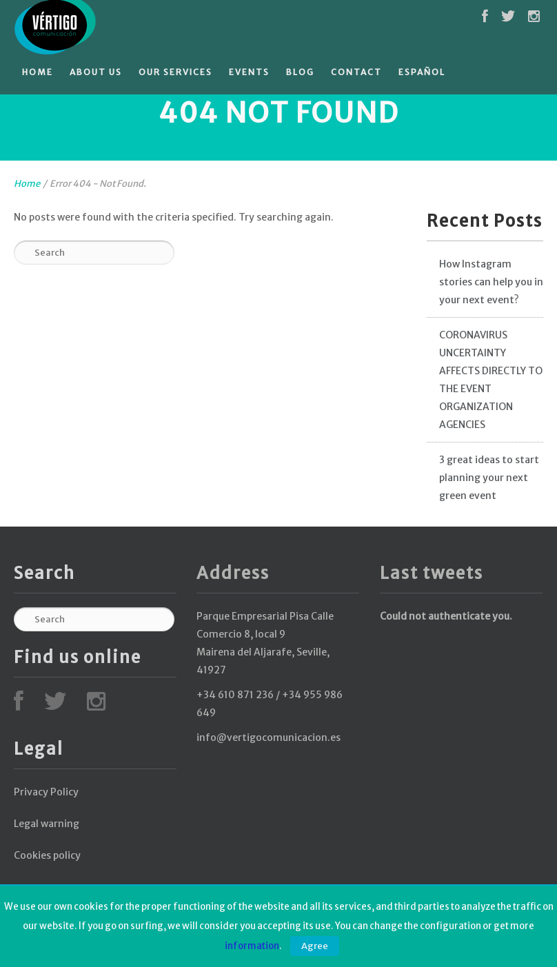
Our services (175, 72)
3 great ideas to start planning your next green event (489, 478)
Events (249, 72)
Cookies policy (47, 855)
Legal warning (46, 823)
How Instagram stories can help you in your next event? (491, 282)
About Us (96, 72)
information (252, 946)
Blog (300, 72)
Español (421, 72)
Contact (356, 72)
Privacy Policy (46, 792)
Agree (314, 946)
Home (37, 72)
